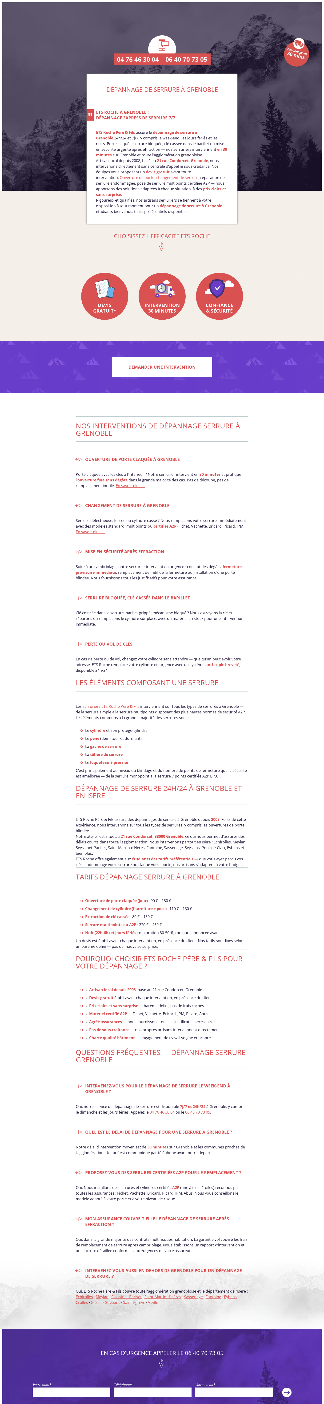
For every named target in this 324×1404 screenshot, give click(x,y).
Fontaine (213, 1296)
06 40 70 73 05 (186, 59)
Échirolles (84, 1296)
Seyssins (112, 1302)
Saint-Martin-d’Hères (162, 1296)
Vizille (153, 1302)
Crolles (82, 1302)
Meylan (102, 1296)
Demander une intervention (162, 367)
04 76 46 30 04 (138, 59)
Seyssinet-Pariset (126, 1296)
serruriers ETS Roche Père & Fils (111, 706)
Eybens (230, 1296)
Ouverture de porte (137, 177)
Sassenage (193, 1296)
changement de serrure (177, 177)
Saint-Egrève (134, 1302)
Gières (96, 1302)
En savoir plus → (130, 485)
